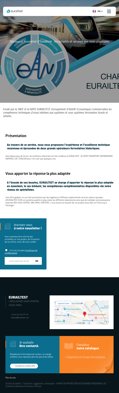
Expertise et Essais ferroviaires (86, 357)
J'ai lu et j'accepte (21, 251)
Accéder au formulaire (25, 366)
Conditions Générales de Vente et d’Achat (23, 386)
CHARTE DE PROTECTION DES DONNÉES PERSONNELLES (81, 383)
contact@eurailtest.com (20, 317)
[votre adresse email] (19, 261)
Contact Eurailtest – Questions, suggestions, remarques (29, 383)
